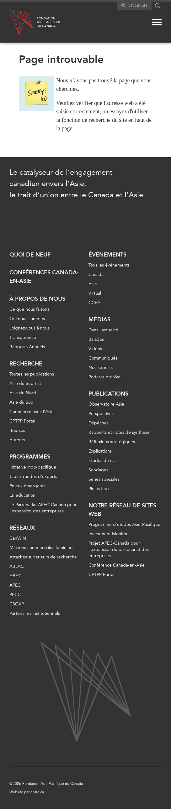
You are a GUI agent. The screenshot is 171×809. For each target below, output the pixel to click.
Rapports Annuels (27, 347)
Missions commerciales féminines (41, 547)
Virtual (94, 293)
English (138, 5)
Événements (107, 254)
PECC (15, 594)
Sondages (98, 470)
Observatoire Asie (106, 404)
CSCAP (16, 604)
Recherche (25, 363)
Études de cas (102, 460)
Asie (92, 284)
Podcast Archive (104, 377)
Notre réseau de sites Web (122, 509)
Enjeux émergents (27, 486)
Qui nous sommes (27, 318)
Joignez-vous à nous (29, 328)
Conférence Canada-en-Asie (116, 565)
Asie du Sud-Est (25, 383)
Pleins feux (99, 488)
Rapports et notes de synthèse (119, 432)
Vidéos (95, 348)
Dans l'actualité (103, 330)
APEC (15, 585)
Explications (100, 451)
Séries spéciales (104, 479)
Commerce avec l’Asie (31, 411)
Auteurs (17, 440)
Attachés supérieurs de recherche (43, 557)
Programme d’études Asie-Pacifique (124, 524)
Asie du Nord (22, 393)
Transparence (22, 337)
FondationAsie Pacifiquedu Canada (49, 22)
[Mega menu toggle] (157, 22)
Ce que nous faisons (29, 309)
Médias (99, 319)
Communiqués (102, 358)
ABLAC (16, 566)
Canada (96, 274)
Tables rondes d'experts (33, 476)
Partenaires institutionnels (34, 613)
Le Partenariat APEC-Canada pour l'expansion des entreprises (43, 508)
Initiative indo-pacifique (32, 467)
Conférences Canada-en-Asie (44, 276)
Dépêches (98, 423)
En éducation (22, 495)
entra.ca (37, 792)
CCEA (94, 302)
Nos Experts (100, 367)
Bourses (17, 430)
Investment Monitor (108, 534)
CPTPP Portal (22, 421)
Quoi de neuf (30, 254)
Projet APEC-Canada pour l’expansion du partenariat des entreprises (118, 549)
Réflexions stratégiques (111, 441)
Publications (108, 393)
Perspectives (101, 413)
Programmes (29, 456)
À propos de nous (37, 298)
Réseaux (22, 527)
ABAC (15, 575)
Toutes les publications (31, 374)
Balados (96, 339)
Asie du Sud (21, 402)
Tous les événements (109, 265)
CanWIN (17, 538)
